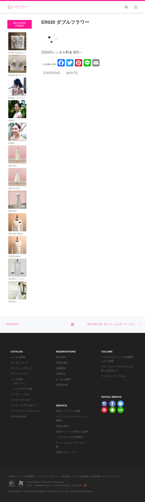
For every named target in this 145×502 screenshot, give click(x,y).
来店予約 (61, 357)
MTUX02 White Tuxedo (15, 235)
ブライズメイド (19, 373)
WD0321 (12, 301)
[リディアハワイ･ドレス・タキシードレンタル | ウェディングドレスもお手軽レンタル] (18, 6)
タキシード (19, 383)
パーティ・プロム (20, 394)
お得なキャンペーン (67, 452)
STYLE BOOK (18, 416)
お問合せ (61, 373)
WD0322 (12, 211)
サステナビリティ (112, 476)
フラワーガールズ (20, 399)
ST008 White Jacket (14, 258)
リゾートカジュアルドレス (25, 410)
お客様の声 (62, 384)
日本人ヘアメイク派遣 (68, 411)
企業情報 (84, 476)
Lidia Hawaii (33, 482)
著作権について (70, 476)
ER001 (11, 120)
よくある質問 (63, 379)
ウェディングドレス (22, 368)
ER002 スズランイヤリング (16, 99)
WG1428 (12, 166)
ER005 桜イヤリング (17, 77)
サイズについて (19, 362)
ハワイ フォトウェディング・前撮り (72, 418)
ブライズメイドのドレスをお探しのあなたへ (117, 368)
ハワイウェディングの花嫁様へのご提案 (117, 359)
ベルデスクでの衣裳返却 (69, 437)
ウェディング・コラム (113, 376)
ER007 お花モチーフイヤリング (17, 54)
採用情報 (95, 476)
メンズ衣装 (17, 379)
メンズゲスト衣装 (23, 388)
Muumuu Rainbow (53, 482)
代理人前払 (62, 362)
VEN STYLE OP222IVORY (14, 190)
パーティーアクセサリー (24, 405)
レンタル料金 (18, 357)
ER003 (11, 143)
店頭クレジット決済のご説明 (72, 431)
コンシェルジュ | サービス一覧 (71, 444)
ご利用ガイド (14, 476)
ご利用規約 (29, 476)
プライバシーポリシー (48, 476)
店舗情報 (61, 368)
